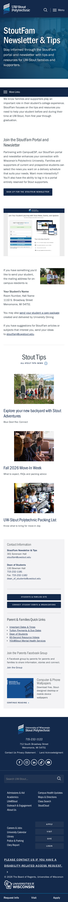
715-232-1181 (14, 572)
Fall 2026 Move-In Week (22, 468)
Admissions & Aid (16, 793)
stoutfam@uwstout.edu (20, 334)
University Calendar (16, 832)
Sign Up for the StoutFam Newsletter (28, 192)
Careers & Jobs (14, 828)
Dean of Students (16, 565)
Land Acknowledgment (51, 752)
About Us (11, 810)
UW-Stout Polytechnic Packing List (30, 520)
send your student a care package (39, 312)
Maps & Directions (47, 797)
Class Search (44, 801)
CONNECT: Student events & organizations (33, 605)
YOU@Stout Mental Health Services (28, 641)
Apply (49, 824)
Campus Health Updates (50, 793)
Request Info (11, 897)
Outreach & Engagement (19, 805)
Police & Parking (15, 841)
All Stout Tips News (32, 363)
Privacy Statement (26, 752)
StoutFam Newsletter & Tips (22, 550)
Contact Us (11, 752)
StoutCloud (43, 805)
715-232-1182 (19, 575)
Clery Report (13, 845)
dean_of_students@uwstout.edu (24, 578)
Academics (12, 797)
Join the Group (14, 667)
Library (10, 836)
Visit (49, 832)
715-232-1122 (34, 739)
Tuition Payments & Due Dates (25, 630)
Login (49, 846)
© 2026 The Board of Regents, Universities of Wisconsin (33, 877)
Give (49, 839)
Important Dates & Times (22, 627)
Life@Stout (12, 801)
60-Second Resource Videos (24, 637)
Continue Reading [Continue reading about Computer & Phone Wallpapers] (17, 703)
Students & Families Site (34, 597)
